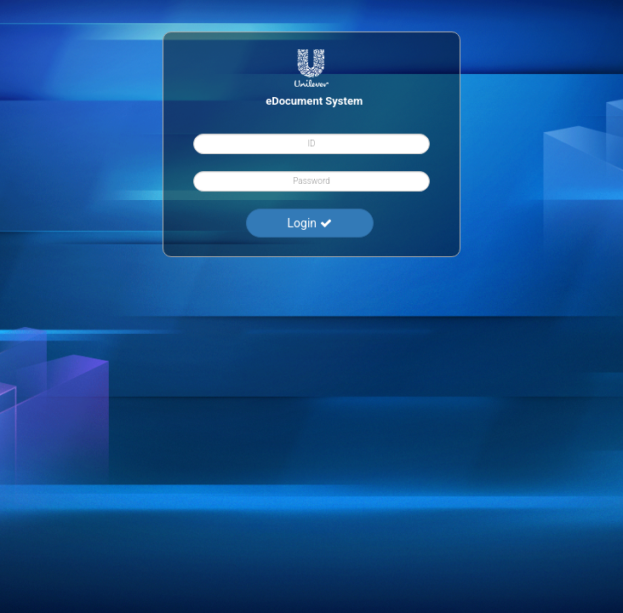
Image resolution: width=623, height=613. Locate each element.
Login (310, 222)
